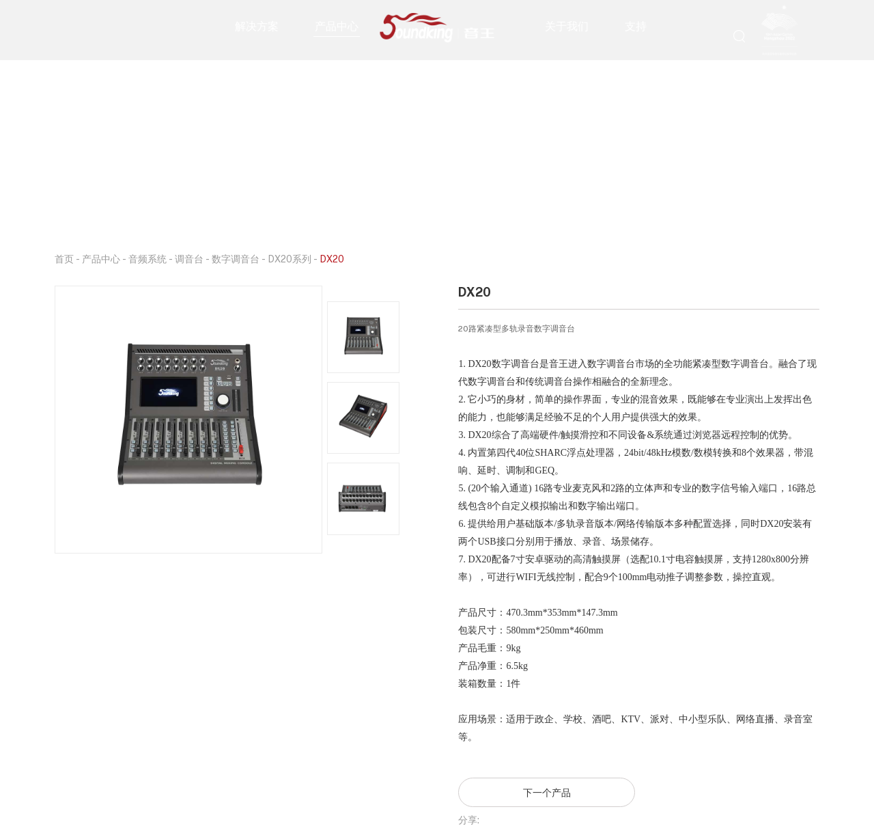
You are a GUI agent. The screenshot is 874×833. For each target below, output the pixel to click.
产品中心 (336, 26)
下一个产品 (547, 792)
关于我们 (567, 26)
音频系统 (147, 258)
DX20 (332, 258)
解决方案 (257, 26)
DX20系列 (289, 258)
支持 (636, 26)
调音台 (189, 258)
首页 (64, 258)
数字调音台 (235, 258)
